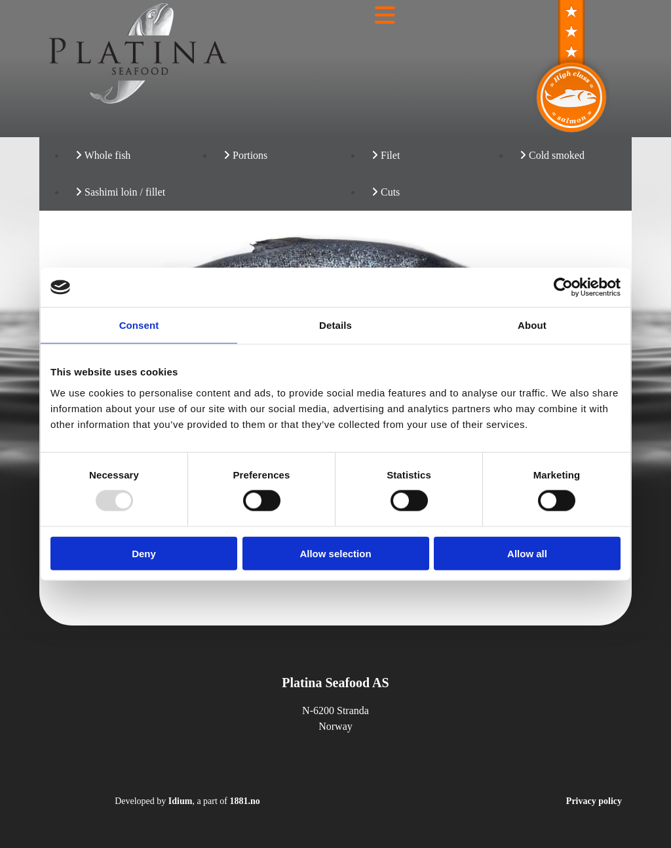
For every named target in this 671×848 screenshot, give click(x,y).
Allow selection (335, 553)
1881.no (245, 801)
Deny (144, 553)
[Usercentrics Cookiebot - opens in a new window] (563, 287)
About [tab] (532, 325)
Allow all (527, 553)
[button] (384, 15)
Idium (180, 801)
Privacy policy (594, 801)
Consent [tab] (139, 325)
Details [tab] (335, 325)
